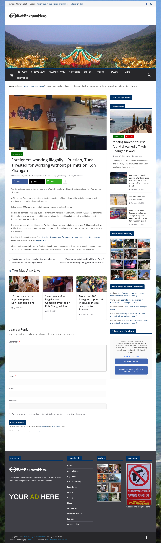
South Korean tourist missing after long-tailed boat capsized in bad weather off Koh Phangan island (139, 180)
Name (12, 376)
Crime (49, 176)
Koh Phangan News (37, 176)
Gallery (114, 72)
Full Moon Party (57, 72)
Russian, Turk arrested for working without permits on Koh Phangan (71, 237)
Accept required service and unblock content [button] (131, 370)
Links (127, 72)
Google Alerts (40, 240)
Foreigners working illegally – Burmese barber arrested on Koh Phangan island (32, 261)
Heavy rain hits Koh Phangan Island (137, 197)
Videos (100, 72)
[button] (92, 72)
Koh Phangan (62, 176)
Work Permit (78, 176)
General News (38, 72)
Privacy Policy (44, 426)
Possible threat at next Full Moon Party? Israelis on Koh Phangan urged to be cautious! (83, 261)
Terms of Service (57, 426)
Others (87, 72)
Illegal (55, 176)
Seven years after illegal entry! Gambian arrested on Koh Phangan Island (57, 301)
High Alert (22, 72)
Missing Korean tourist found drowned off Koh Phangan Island (129, 146)
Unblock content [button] (131, 361)
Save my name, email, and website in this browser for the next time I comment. (49, 414)
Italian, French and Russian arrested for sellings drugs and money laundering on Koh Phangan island (138, 215)
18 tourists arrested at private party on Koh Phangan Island (22, 299)
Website (12, 400)
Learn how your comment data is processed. (46, 431)
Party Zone (74, 72)
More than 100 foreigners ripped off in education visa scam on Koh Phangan (91, 302)
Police (71, 176)
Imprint (70, 519)
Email (12, 388)
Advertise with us (74, 513)
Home (69, 465)
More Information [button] (131, 356)
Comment (14, 341)
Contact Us (22, 78)
